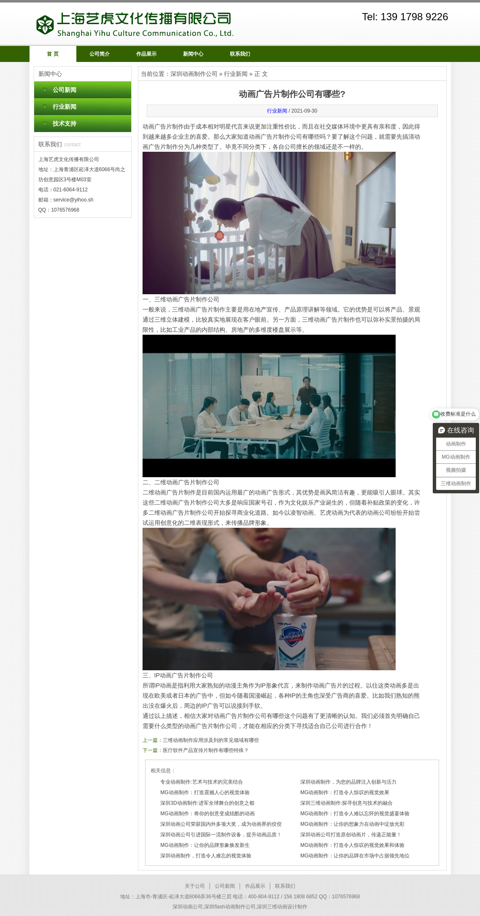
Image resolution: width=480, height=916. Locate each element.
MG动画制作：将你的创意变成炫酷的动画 (207, 814)
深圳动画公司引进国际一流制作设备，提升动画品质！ (221, 835)
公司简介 (99, 54)
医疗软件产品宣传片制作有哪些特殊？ (206, 750)
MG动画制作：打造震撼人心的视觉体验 (204, 792)
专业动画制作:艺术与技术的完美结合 (201, 782)
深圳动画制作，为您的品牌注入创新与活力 (348, 782)
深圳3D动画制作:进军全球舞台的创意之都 (207, 803)
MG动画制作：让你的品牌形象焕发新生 (204, 845)
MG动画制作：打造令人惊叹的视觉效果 (344, 792)
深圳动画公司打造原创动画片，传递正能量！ (351, 835)
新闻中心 (193, 54)
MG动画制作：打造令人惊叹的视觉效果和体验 (352, 845)
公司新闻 (64, 89)
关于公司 (195, 886)
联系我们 (240, 54)
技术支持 (64, 123)
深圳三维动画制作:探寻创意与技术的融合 (346, 803)
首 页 (52, 54)
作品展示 (146, 54)
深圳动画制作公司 (194, 73)
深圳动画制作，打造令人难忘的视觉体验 (205, 856)
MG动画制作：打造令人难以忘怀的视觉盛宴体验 (355, 814)
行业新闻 (64, 106)
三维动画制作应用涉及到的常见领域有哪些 (211, 740)
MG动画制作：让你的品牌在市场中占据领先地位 (355, 856)
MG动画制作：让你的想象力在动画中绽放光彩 (352, 824)
